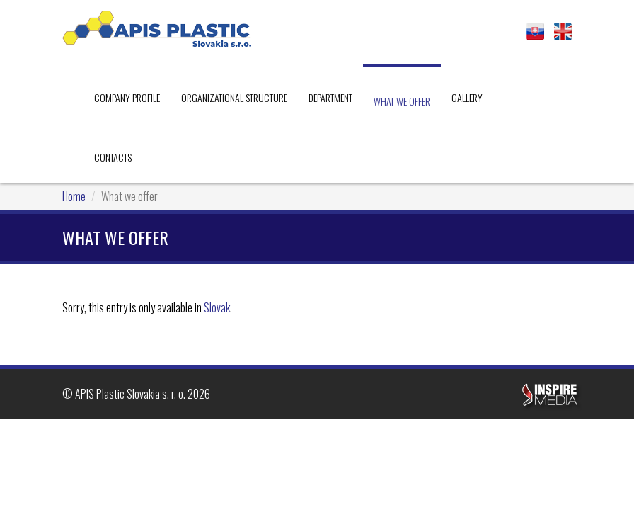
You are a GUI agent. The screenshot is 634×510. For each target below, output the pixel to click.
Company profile (127, 97)
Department (330, 97)
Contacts (113, 156)
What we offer (402, 101)
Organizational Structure (234, 97)
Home (74, 196)
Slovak (217, 307)
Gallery (467, 97)
